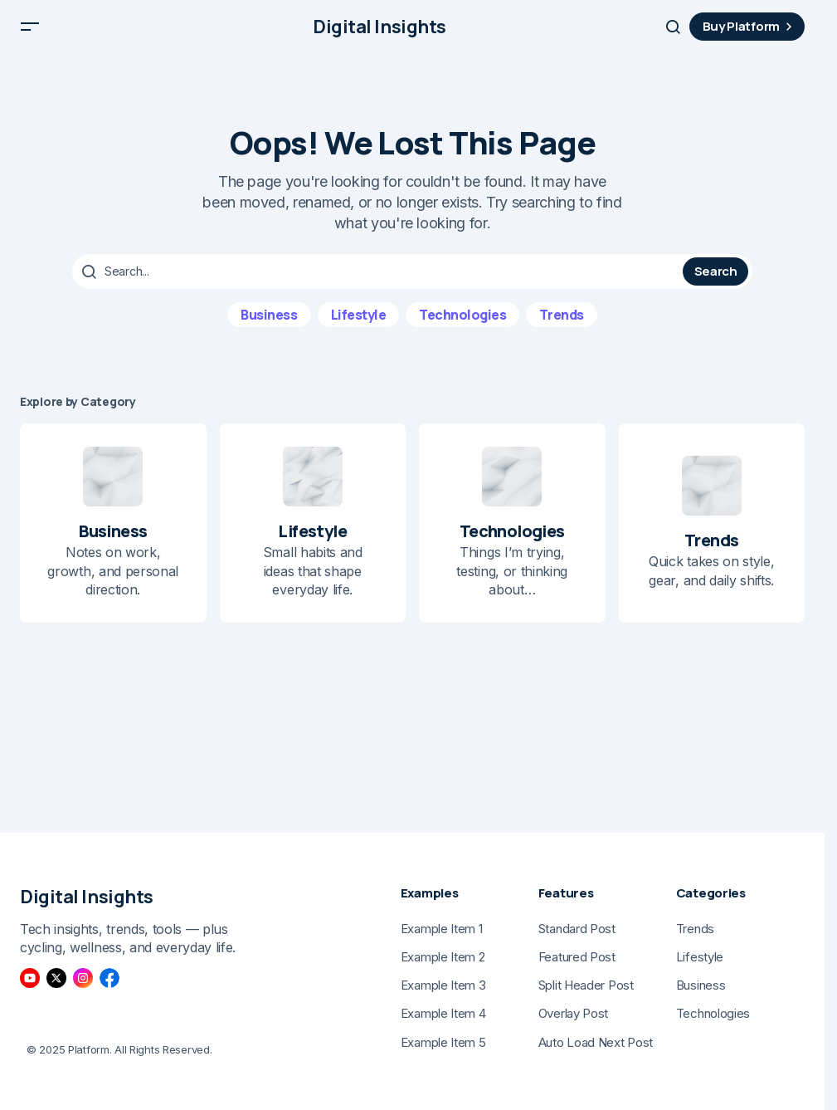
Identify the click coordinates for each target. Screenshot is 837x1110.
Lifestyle (359, 326)
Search (715, 283)
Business (269, 326)
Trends (561, 326)
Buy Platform (749, 33)
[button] (30, 33)
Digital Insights (379, 33)
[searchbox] (379, 284)
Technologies (462, 326)
